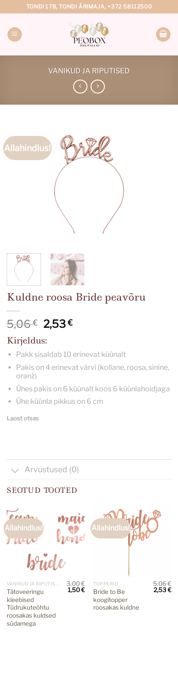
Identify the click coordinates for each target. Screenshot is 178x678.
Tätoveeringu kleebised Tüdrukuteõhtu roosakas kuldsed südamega (31, 607)
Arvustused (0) (43, 470)
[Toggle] (15, 472)
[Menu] (15, 34)
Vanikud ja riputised (89, 71)
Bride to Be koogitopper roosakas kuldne (116, 599)
